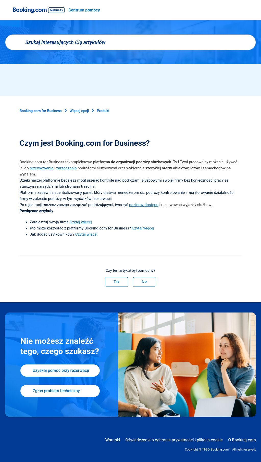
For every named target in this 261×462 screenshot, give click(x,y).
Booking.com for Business (41, 111)
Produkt (103, 111)
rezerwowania (41, 168)
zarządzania (66, 168)
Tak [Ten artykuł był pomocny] (116, 282)
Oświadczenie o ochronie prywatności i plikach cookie (174, 440)
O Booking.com (242, 440)
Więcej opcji (79, 111)
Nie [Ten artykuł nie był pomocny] (144, 282)
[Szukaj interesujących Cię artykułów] (130, 42)
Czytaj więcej (81, 222)
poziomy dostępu (143, 204)
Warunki (112, 440)
